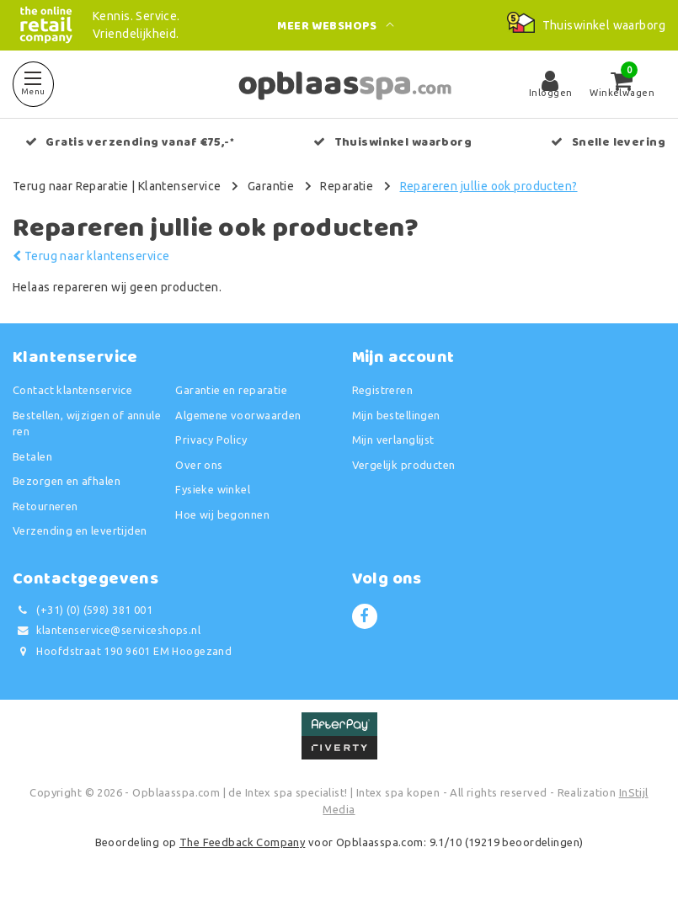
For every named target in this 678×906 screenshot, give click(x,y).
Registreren (383, 390)
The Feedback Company (242, 842)
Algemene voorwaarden (238, 415)
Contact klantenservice (72, 390)
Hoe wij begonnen (222, 514)
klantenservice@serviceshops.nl (106, 630)
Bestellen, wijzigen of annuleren (87, 423)
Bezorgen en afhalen (66, 481)
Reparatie (346, 186)
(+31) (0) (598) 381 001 (82, 610)
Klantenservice (180, 186)
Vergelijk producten (404, 465)
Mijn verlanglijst (393, 439)
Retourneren (45, 506)
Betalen (32, 456)
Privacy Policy (211, 439)
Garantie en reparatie (231, 390)
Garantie (271, 186)
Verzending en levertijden (80, 530)
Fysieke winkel (212, 489)
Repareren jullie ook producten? (489, 186)
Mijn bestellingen (396, 415)
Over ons (198, 465)
